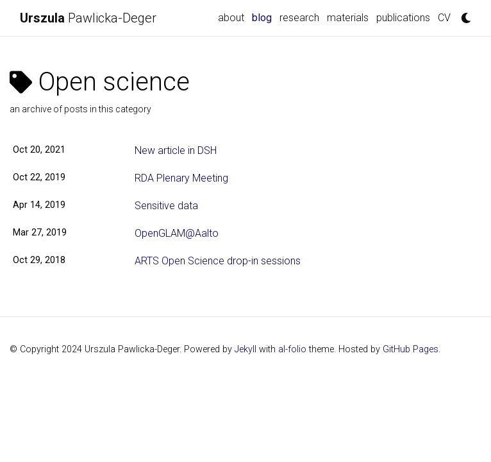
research (299, 18)
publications (403, 18)
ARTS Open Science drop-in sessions (218, 261)
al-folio (292, 349)
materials (348, 18)
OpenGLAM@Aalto (177, 233)
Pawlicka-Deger (88, 18)
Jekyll (245, 349)
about (231, 18)
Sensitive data (166, 206)
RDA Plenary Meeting (181, 178)
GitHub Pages (410, 349)
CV (444, 18)
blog (264, 17)
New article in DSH (176, 150)
